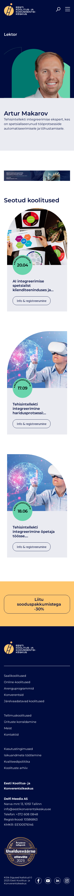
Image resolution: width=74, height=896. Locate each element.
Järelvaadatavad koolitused (24, 701)
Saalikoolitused (15, 676)
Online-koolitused (17, 682)
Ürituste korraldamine (20, 722)
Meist (8, 728)
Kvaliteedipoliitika (17, 761)
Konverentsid (13, 695)
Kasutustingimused (18, 749)
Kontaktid (11, 734)
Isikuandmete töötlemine (22, 755)
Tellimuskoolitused (17, 715)
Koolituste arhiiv (16, 768)
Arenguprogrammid (19, 688)
